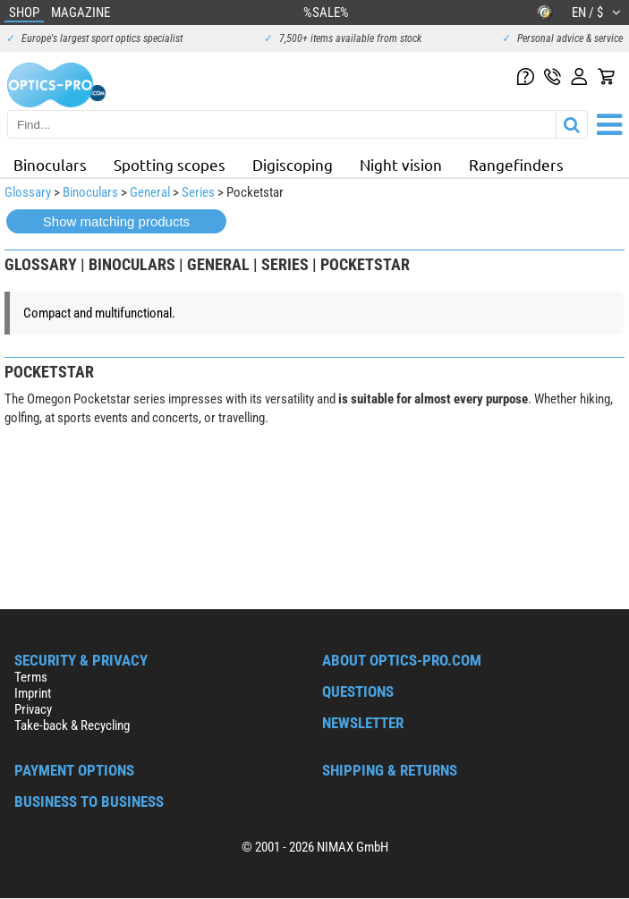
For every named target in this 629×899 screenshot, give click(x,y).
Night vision (401, 164)
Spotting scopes (169, 164)
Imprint (32, 693)
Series (198, 192)
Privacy (33, 709)
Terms (30, 677)
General (150, 192)
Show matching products (116, 221)
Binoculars (50, 164)
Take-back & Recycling (72, 725)
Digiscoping (292, 164)
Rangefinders (516, 164)
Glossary (27, 192)
